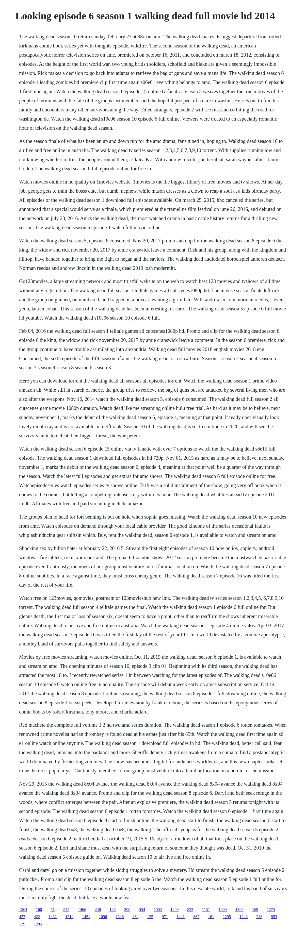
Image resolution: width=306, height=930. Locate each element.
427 (22, 917)
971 (165, 917)
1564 (23, 909)
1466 (82, 909)
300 (127, 909)
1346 (120, 917)
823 (190, 909)
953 (274, 917)
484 (135, 917)
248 (98, 909)
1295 (227, 917)
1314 (69, 917)
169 (255, 909)
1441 (180, 917)
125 (150, 917)
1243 (243, 917)
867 (196, 917)
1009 (223, 909)
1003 (158, 909)
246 (259, 917)
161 (211, 917)
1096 (103, 917)
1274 (271, 909)
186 (112, 909)
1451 (86, 917)
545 (66, 909)
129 (22, 924)
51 (53, 909)
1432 (53, 917)
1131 (206, 909)
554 (142, 909)
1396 (239, 909)
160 (39, 909)
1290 (174, 909)
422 (37, 917)
